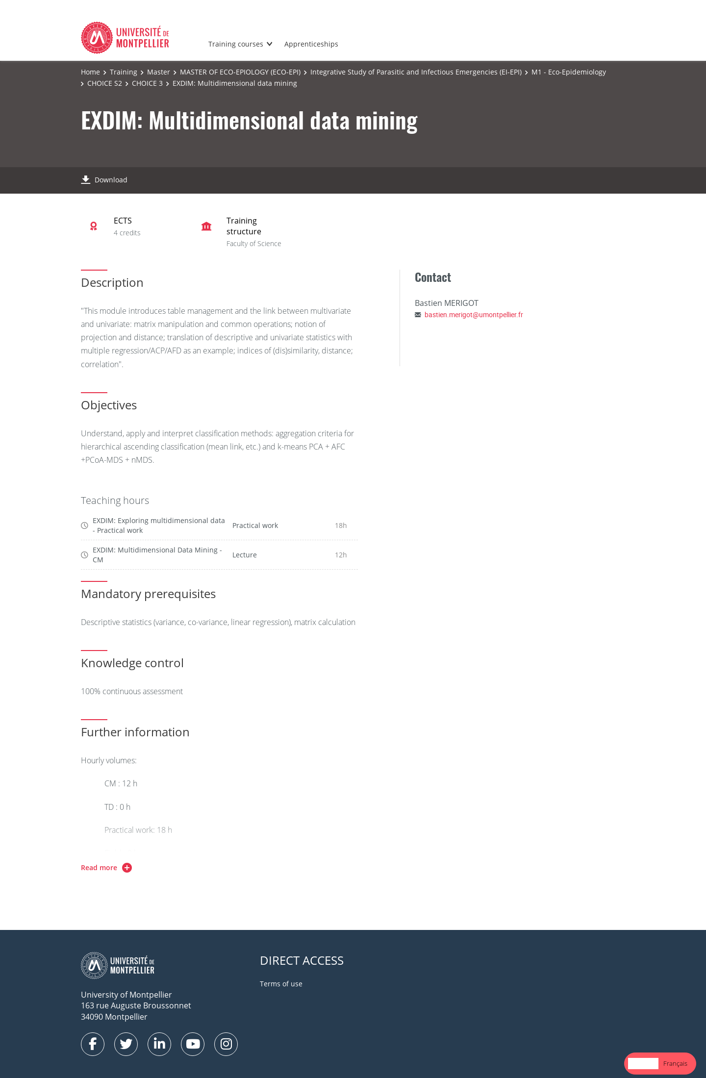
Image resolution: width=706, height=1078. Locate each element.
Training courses (235, 44)
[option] (675, 1063)
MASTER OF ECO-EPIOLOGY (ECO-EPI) (240, 71)
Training (123, 71)
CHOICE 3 (147, 83)
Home (90, 71)
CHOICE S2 (104, 83)
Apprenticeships (311, 44)
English (643, 1063)
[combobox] (643, 1063)
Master (158, 71)
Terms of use (281, 983)
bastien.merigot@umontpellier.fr (474, 314)
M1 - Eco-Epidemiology (568, 71)
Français (675, 1063)
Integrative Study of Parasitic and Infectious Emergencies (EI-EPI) (416, 71)
